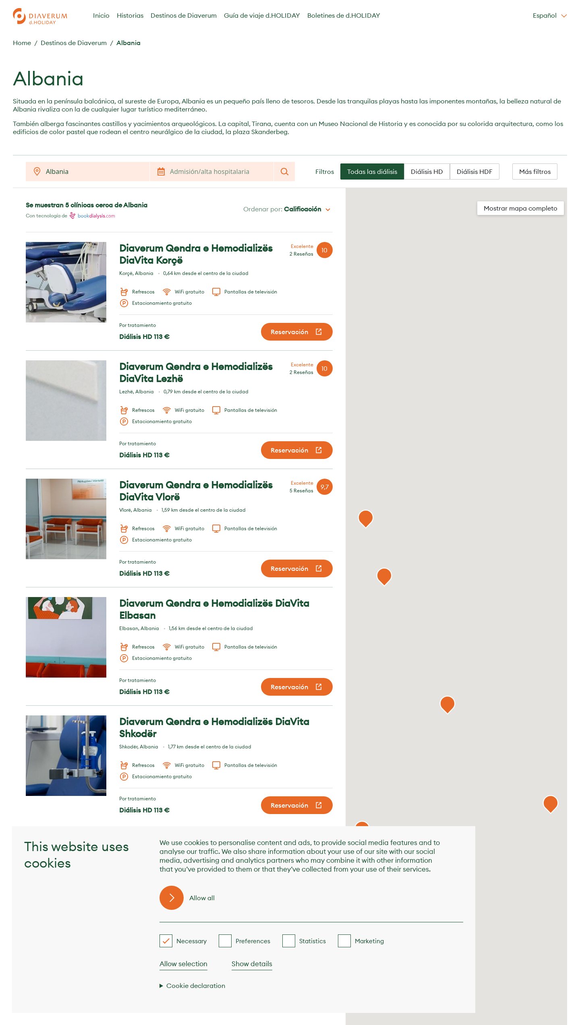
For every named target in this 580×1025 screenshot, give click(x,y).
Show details (252, 963)
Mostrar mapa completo (520, 208)
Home (22, 43)
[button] (550, 804)
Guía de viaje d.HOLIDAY (262, 15)
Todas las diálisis (372, 171)
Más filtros (535, 171)
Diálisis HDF (475, 171)
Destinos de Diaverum (184, 15)
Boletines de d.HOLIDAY (343, 15)
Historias (130, 15)
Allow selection (183, 963)
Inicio (101, 15)
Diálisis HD (427, 171)
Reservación (297, 332)
